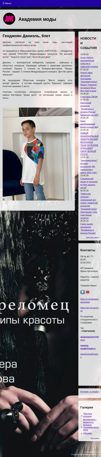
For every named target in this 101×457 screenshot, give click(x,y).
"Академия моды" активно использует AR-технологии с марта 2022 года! (88, 166)
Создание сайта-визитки (80, 454)
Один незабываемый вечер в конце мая (89, 124)
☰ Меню (7, 3)
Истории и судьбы (89, 392)
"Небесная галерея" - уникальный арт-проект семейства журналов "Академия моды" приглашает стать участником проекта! (89, 206)
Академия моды (37, 19)
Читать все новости (92, 237)
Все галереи (95, 438)
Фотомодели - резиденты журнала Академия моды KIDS (91, 425)
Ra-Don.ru (96, 454)
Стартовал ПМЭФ (89, 97)
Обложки (87, 433)
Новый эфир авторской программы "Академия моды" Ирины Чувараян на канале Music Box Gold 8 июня (88, 82)
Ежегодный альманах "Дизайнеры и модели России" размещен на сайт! (89, 109)
